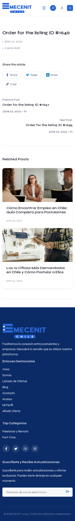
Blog (5, 387)
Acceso (7, 399)
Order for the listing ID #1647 (25, 105)
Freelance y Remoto (15, 431)
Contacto (8, 393)
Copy (11, 84)
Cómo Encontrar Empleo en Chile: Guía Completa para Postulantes (37, 210)
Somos (7, 375)
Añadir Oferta (11, 411)
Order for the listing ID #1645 (49, 125)
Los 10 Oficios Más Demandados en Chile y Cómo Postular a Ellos (35, 270)
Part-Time (9, 437)
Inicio (6, 369)
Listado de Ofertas (14, 381)
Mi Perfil (7, 405)
